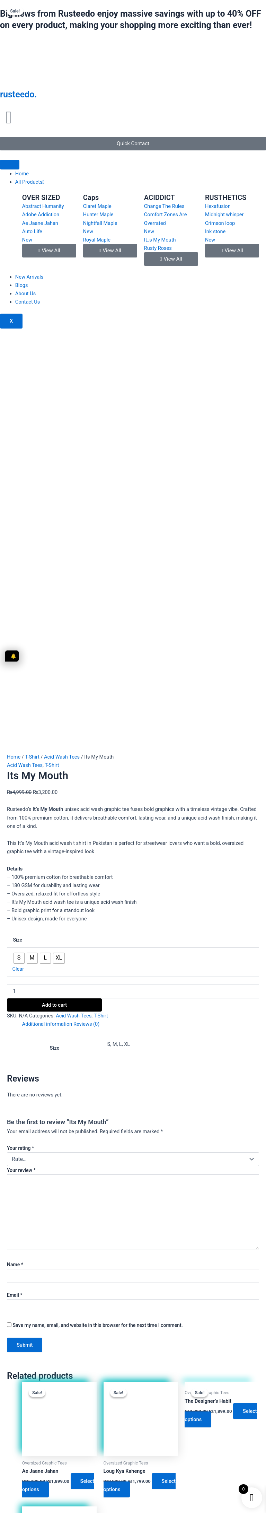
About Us (25, 293)
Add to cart (54, 606)
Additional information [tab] (47, 626)
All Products (29, 182)
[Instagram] (108, 1378)
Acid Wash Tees (62, 358)
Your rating (20, 749)
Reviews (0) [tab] (86, 626)
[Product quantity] (133, 593)
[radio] (19, 559)
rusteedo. (18, 94)
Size (17, 541)
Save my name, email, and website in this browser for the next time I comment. (98, 927)
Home (22, 173)
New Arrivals (29, 277)
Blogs (21, 285)
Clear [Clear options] (18, 570)
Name (15, 866)
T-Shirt (32, 358)
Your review (21, 772)
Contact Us (27, 302)
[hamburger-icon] (9, 164)
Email (15, 896)
